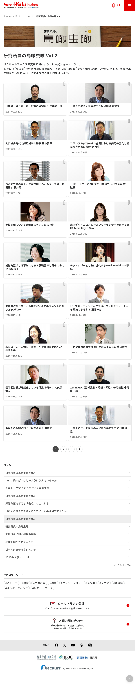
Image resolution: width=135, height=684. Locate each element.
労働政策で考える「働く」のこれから (27, 503)
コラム (26, 16)
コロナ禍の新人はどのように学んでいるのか (31, 480)
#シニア (104, 583)
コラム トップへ (123, 565)
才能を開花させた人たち (19, 542)
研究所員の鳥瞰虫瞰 (16, 526)
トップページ (10, 16)
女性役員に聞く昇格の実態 (20, 534)
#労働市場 (39, 583)
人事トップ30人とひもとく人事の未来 (27, 488)
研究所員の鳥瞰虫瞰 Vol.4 (20, 472)
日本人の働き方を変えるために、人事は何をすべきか (36, 511)
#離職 (25, 583)
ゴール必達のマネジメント (20, 549)
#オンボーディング (16, 588)
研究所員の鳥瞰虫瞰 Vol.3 (20, 495)
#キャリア (11, 583)
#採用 (91, 583)
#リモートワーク (42, 588)
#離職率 (118, 583)
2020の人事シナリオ (17, 557)
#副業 (53, 583)
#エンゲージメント (72, 583)
